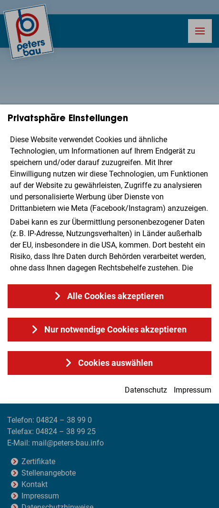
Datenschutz (146, 389)
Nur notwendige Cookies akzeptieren (115, 329)
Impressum (192, 389)
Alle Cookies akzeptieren (115, 296)
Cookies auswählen (115, 363)
